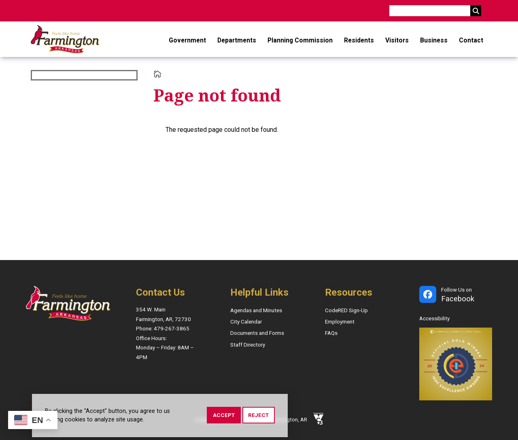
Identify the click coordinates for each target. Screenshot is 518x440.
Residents (359, 40)
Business (434, 40)
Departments (236, 40)
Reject (258, 416)
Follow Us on (457, 296)
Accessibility (434, 318)
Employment (340, 322)
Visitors (397, 40)
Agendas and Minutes (256, 310)
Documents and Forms (257, 333)
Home (157, 74)
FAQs (331, 333)
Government (187, 40)
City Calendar (246, 322)
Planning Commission (300, 40)
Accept (224, 416)
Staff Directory (247, 345)
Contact (471, 40)
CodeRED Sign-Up (346, 310)
